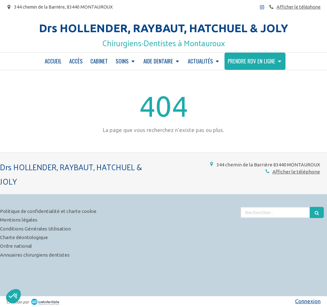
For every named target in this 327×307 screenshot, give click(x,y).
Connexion (308, 301)
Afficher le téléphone (299, 7)
